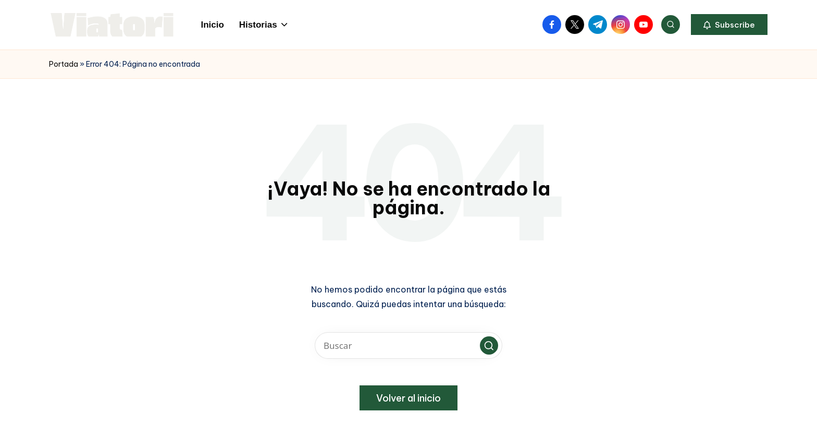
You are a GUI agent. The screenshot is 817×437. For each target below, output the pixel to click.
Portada (63, 64)
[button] (729, 24)
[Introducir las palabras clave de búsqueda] (408, 345)
